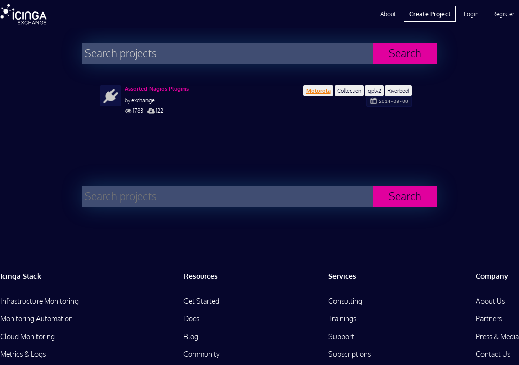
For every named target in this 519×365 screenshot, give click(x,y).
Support (341, 336)
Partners (489, 318)
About (388, 14)
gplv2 (374, 90)
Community (201, 354)
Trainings (342, 318)
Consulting (345, 301)
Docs (191, 318)
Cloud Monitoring (27, 336)
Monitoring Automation (36, 318)
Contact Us (493, 354)
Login (471, 14)
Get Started (201, 301)
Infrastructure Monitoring (39, 301)
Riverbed (398, 90)
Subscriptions (349, 354)
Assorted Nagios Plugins (157, 88)
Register (503, 14)
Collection (349, 90)
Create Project (430, 14)
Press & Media (497, 336)
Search (405, 53)
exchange (143, 100)
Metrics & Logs (23, 354)
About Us (490, 301)
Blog (190, 336)
